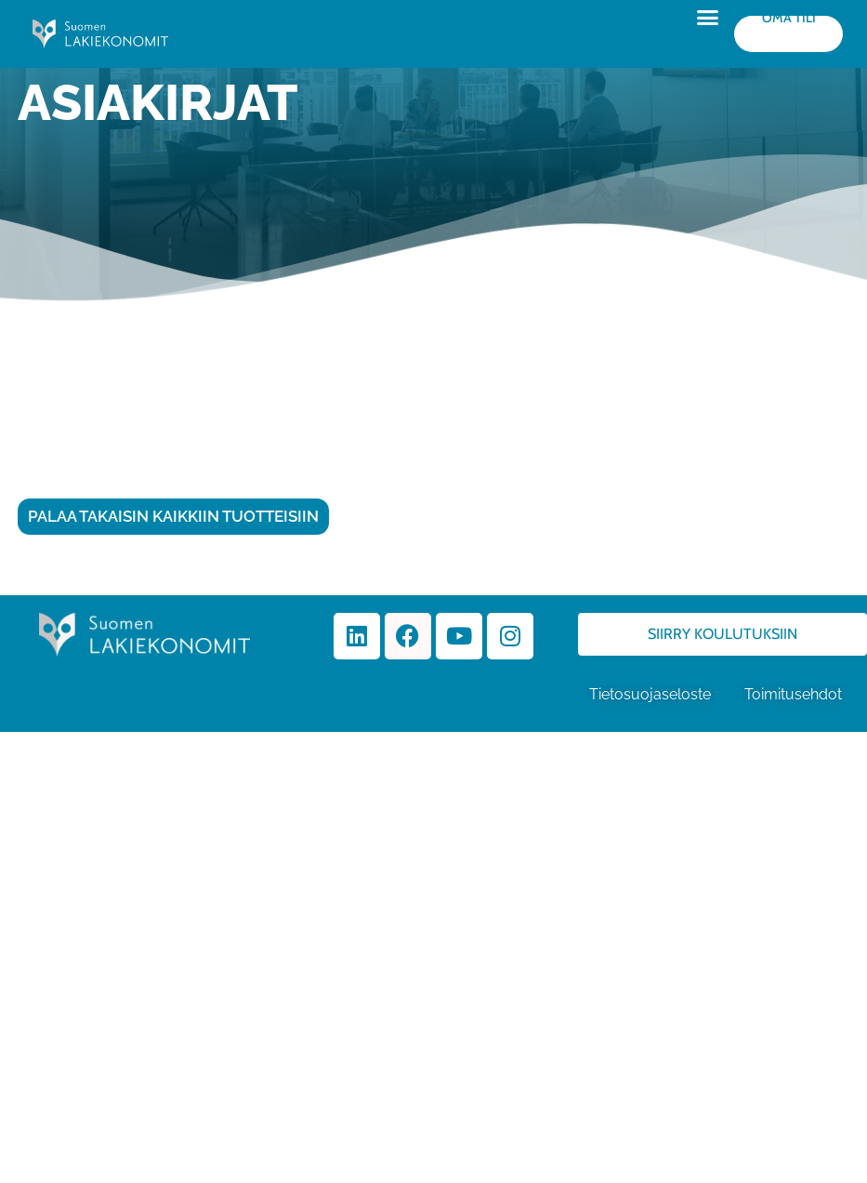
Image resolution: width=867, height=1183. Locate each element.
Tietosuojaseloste (650, 694)
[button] (708, 17)
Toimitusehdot (795, 694)
